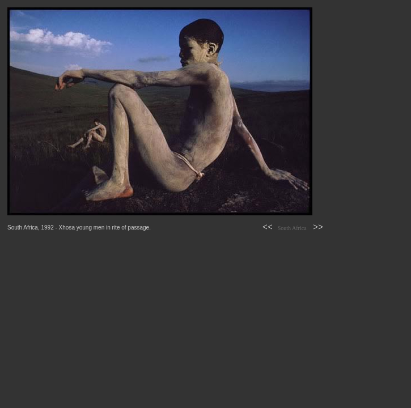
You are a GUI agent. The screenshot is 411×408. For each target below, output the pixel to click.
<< (267, 227)
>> (318, 227)
